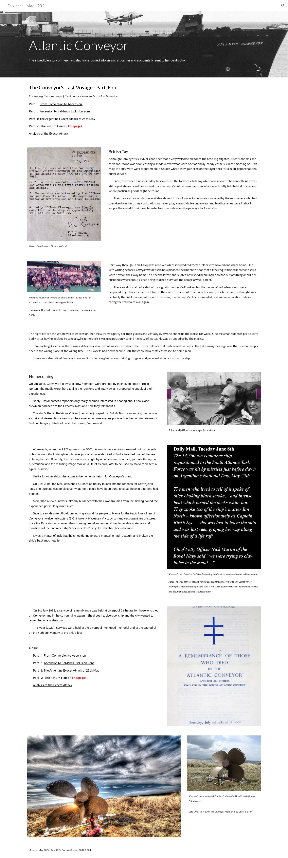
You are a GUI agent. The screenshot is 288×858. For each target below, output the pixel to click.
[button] (283, 6)
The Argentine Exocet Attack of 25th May (67, 119)
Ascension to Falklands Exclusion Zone (65, 111)
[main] (144, 39)
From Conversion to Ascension (61, 104)
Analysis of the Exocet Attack (48, 133)
